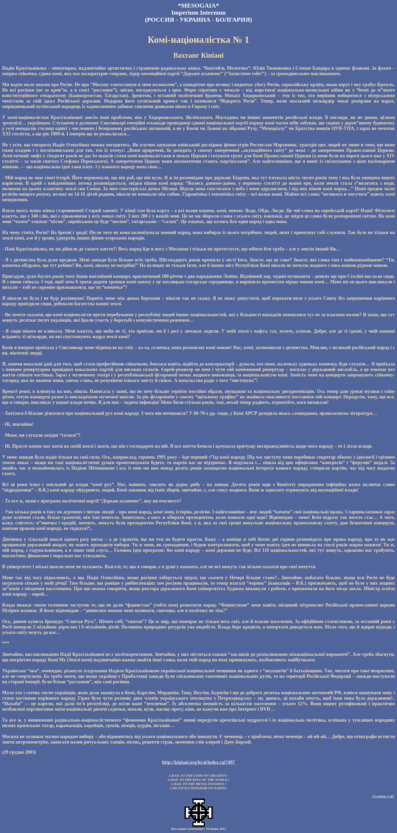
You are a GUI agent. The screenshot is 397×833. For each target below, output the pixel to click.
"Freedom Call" (383, 796)
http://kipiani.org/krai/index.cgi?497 (198, 762)
